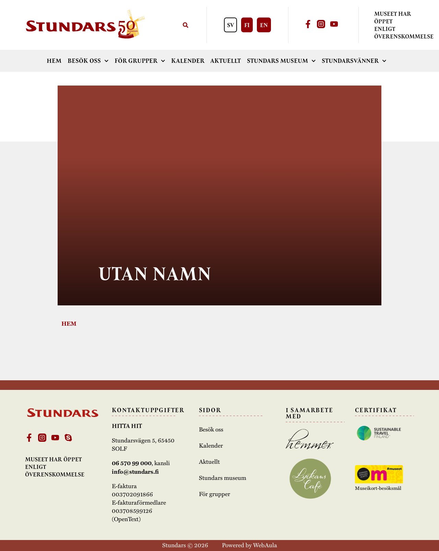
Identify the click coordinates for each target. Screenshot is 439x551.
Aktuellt (225, 60)
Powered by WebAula (249, 545)
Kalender (187, 60)
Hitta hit (127, 426)
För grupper (140, 60)
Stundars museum (281, 60)
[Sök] (185, 25)
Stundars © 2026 (185, 545)
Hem (54, 60)
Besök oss (88, 60)
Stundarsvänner (354, 60)
